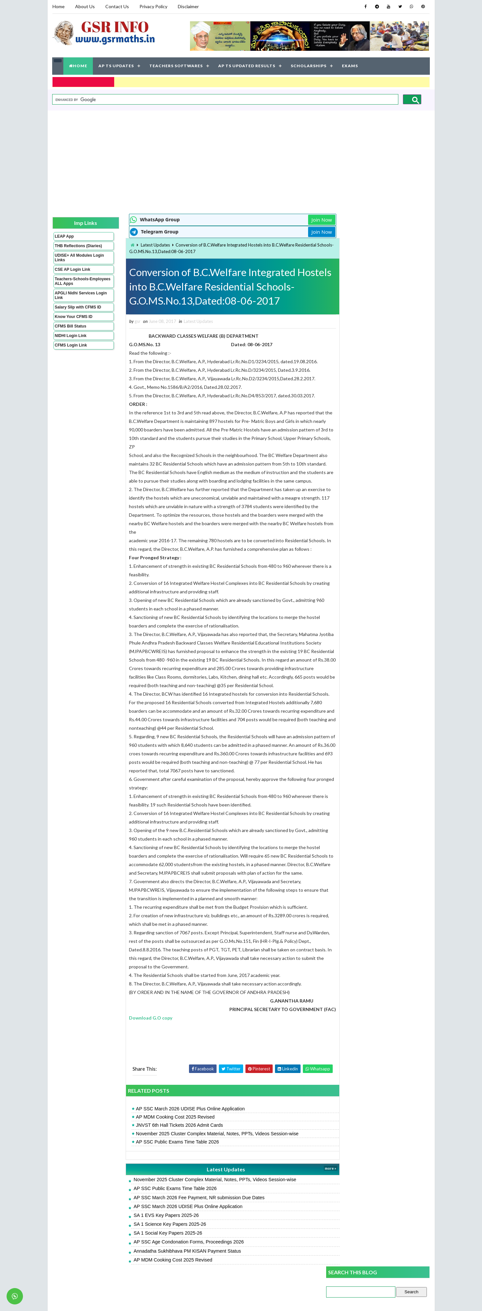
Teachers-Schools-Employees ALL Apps (75, 285)
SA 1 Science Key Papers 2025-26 (157, 1232)
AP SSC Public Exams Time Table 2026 (164, 1150)
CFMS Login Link (71, 349)
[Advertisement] (241, 161)
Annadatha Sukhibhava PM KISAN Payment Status (174, 1259)
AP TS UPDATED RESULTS (247, 65)
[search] (224, 99)
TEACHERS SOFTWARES (176, 65)
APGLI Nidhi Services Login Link (75, 299)
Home (58, 6)
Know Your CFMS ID (74, 320)
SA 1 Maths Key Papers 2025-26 (359, 391)
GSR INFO (114, 1299)
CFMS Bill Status (70, 330)
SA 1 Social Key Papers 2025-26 (155, 1241)
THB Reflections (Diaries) (70, 247)
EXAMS (350, 65)
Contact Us (117, 6)
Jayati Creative (210, 1299)
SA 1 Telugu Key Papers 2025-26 (360, 427)
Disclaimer (188, 6)
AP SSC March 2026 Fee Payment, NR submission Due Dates (186, 1206)
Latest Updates (142, 244)
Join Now (303, 219)
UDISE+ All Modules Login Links (73, 261)
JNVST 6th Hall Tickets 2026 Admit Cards (166, 1134)
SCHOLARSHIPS (309, 65)
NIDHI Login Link (71, 339)
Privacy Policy (153, 6)
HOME (78, 65)
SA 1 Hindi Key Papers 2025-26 (358, 504)
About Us (85, 6)
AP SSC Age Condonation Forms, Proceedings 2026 (176, 1250)
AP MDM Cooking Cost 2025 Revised (162, 1125)
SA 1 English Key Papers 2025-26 (360, 468)
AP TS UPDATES (116, 65)
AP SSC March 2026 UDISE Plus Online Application (177, 1117)
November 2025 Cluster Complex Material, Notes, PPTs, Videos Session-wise (204, 1142)
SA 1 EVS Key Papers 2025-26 (153, 1223)
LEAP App (64, 235)
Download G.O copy (138, 1026)
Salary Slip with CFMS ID (78, 311)
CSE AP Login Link (72, 273)
